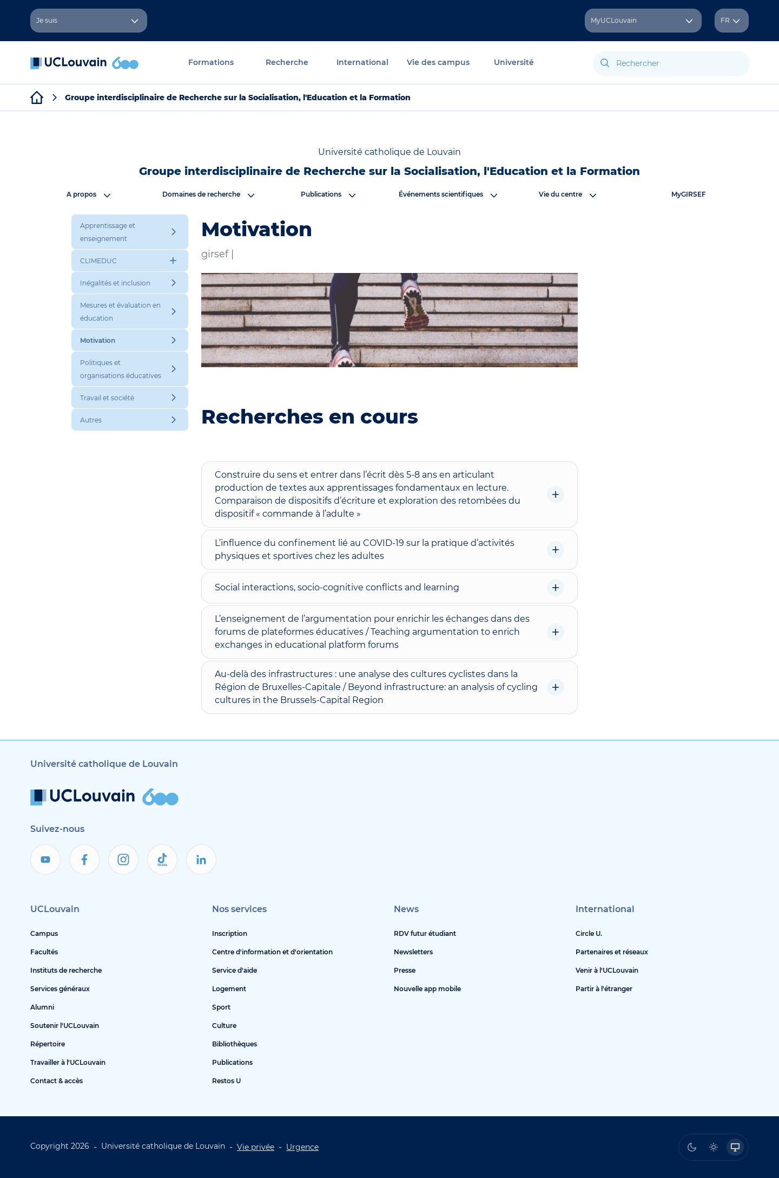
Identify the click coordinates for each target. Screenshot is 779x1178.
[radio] (692, 1147)
